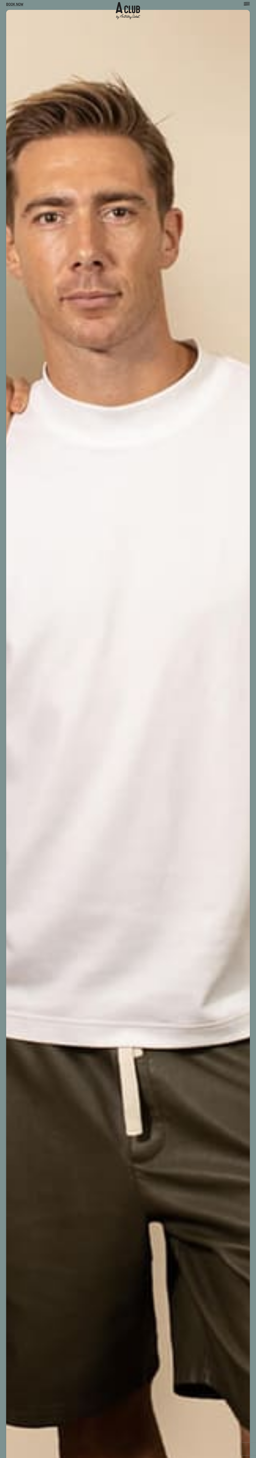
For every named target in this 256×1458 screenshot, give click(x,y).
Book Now (14, 4)
